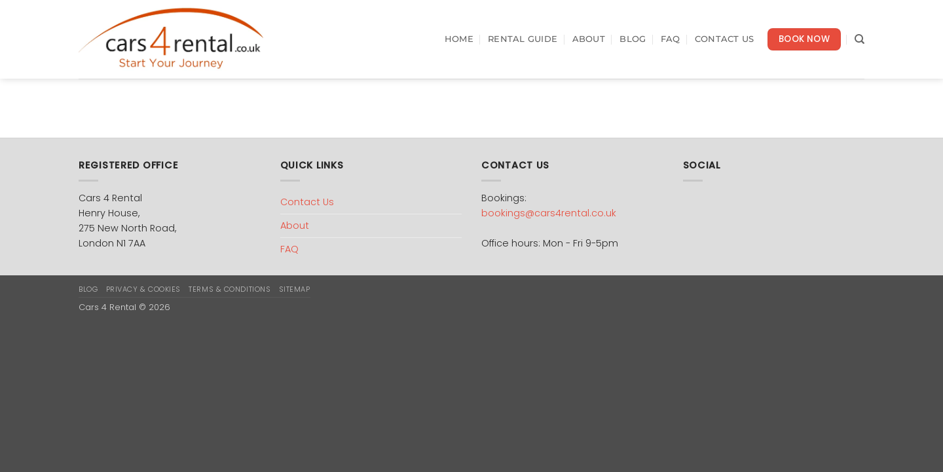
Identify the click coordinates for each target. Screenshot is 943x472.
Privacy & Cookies (143, 289)
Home (459, 39)
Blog (632, 39)
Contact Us (724, 39)
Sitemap (294, 289)
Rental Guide (522, 39)
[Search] (859, 39)
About (588, 39)
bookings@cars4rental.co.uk (548, 213)
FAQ (670, 39)
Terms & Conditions (229, 289)
